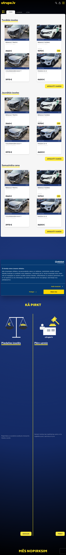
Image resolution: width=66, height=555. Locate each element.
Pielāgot (32, 292)
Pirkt (60, 534)
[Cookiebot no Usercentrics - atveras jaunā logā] (56, 262)
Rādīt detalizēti (56, 286)
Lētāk (28, 12)
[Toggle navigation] (63, 3)
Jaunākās (19, 12)
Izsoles (26, 534)
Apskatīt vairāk (54, 86)
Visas (10, 12)
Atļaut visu (53, 292)
